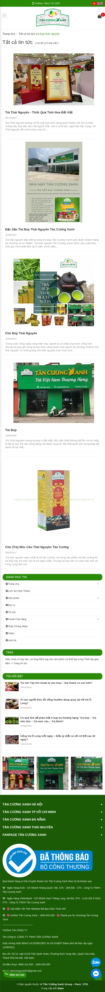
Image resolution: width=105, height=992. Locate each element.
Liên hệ (12, 640)
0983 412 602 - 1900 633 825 (34, 964)
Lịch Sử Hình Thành (19, 591)
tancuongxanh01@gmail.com (26, 970)
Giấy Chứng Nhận (18, 626)
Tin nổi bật (14, 676)
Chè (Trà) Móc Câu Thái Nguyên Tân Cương (37, 547)
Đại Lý (11, 605)
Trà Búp (11, 430)
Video (11, 633)
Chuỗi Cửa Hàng (17, 619)
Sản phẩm (13, 598)
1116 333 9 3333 (91, 898)
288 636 (70, 887)
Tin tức (12, 612)
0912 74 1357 (52, 3)
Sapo (60, 988)
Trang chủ (13, 584)
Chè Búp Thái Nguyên (21, 333)
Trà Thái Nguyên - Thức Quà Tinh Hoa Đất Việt (39, 112)
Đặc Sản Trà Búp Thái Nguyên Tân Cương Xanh (40, 229)
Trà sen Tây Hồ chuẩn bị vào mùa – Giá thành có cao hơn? (56, 682)
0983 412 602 (17, 975)
